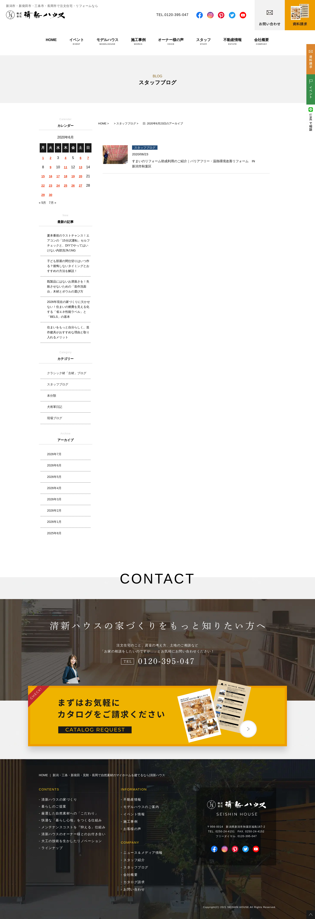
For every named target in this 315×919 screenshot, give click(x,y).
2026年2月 (54, 510)
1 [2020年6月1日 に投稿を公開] (43, 158)
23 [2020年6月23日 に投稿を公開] (50, 185)
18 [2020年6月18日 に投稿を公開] (65, 176)
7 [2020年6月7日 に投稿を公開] (88, 158)
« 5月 (42, 202)
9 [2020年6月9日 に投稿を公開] (50, 167)
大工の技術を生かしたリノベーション (71, 841)
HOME (51, 41)
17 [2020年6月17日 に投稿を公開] (58, 176)
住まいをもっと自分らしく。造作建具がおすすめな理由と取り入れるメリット (68, 332)
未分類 (51, 395)
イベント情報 (134, 814)
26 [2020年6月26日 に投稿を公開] (73, 185)
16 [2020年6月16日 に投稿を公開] (50, 176)
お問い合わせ (134, 889)
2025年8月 (54, 533)
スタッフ (203, 41)
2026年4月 (54, 488)
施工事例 (138, 41)
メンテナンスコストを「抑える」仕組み (73, 827)
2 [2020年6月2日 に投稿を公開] (50, 158)
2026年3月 (54, 499)
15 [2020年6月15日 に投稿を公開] (43, 176)
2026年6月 (54, 465)
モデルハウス (107, 41)
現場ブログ (54, 418)
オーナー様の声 (171, 41)
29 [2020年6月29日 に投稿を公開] (43, 195)
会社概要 (261, 41)
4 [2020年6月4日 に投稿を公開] (65, 158)
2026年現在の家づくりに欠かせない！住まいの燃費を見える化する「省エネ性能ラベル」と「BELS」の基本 (68, 309)
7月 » (52, 202)
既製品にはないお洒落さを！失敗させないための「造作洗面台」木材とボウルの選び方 (68, 286)
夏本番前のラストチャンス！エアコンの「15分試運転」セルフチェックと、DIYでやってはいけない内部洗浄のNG (68, 243)
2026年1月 (54, 521)
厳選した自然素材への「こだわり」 (69, 813)
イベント (76, 41)
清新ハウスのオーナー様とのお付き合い (73, 834)
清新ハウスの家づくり (59, 799)
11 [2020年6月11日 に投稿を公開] (65, 167)
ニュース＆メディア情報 (143, 852)
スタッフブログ (57, 384)
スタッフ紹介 (134, 860)
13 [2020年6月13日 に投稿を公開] (80, 167)
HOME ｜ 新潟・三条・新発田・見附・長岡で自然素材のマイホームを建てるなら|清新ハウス (102, 775)
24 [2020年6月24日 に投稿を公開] (58, 185)
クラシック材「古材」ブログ (66, 373)
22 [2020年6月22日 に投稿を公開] (43, 185)
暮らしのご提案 (53, 806)
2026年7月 (54, 454)
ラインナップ (52, 848)
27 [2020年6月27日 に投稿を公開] (80, 185)
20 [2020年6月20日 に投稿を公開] (80, 176)
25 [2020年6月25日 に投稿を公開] (65, 185)
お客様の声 (132, 829)
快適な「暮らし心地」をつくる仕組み (71, 820)
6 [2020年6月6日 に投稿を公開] (80, 158)
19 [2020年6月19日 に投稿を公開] (73, 176)
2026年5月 (54, 477)
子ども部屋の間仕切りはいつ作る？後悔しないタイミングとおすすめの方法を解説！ (68, 266)
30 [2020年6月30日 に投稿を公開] (50, 195)
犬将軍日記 (54, 407)
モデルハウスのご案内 (141, 807)
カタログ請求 (134, 882)
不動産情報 (232, 41)
